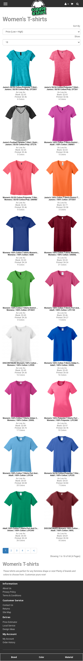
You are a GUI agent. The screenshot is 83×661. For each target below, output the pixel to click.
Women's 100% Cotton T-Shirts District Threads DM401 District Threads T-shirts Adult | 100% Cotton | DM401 (62, 143)
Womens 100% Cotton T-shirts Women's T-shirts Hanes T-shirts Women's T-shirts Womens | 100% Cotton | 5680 (21, 254)
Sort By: (76, 26)
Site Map (7, 612)
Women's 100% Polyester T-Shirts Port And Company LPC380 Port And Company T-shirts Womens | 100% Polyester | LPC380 (62, 419)
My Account (8, 639)
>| (34, 550)
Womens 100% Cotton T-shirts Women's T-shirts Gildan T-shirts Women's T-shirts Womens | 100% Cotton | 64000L (62, 254)
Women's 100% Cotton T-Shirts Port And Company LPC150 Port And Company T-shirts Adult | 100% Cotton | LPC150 (62, 309)
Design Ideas (9, 629)
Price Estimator (10, 622)
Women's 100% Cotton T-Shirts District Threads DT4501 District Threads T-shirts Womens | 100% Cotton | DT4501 (21, 309)
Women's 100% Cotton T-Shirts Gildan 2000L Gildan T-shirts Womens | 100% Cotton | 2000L (21, 419)
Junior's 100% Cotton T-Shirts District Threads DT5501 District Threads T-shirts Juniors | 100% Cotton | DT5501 (62, 199)
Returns (6, 608)
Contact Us (8, 605)
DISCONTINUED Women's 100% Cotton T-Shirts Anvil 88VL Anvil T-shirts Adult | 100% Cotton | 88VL (62, 529)
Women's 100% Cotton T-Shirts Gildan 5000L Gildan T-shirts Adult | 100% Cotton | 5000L (62, 364)
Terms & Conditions (12, 595)
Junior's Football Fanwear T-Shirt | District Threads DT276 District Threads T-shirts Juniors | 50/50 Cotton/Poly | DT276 (21, 143)
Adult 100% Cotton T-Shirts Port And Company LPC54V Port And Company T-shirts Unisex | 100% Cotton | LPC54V (21, 529)
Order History (9, 642)
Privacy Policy (9, 592)
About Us (7, 588)
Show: (77, 36)
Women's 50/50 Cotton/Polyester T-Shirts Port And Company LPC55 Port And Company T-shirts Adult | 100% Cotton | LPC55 (62, 474)
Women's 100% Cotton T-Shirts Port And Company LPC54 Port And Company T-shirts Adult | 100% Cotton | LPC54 (21, 474)
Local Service (9, 625)
